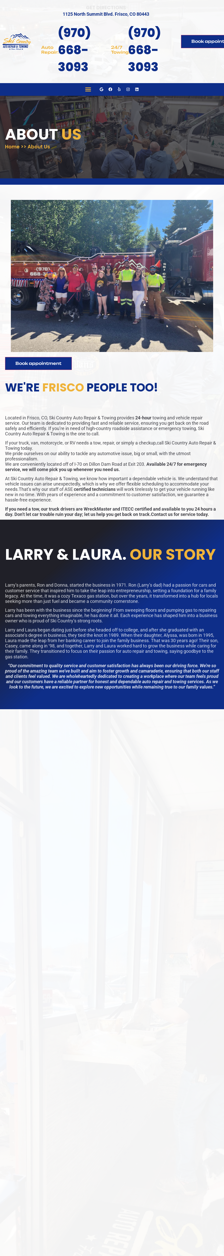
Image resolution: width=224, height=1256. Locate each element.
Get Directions (106, 7)
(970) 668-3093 (74, 49)
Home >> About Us (27, 146)
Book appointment (38, 363)
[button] (88, 89)
